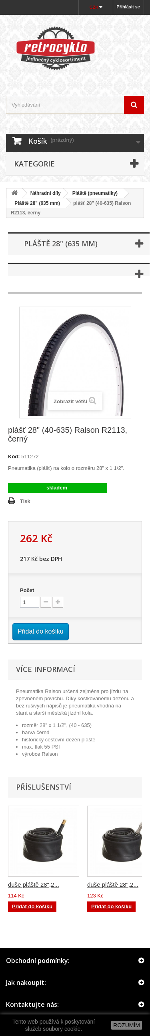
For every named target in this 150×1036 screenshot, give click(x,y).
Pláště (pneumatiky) (95, 193)
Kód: (14, 457)
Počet (27, 590)
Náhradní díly (45, 193)
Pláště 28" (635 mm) (34, 203)
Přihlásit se (128, 6)
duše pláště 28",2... (33, 884)
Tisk (25, 501)
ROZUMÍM (126, 1025)
